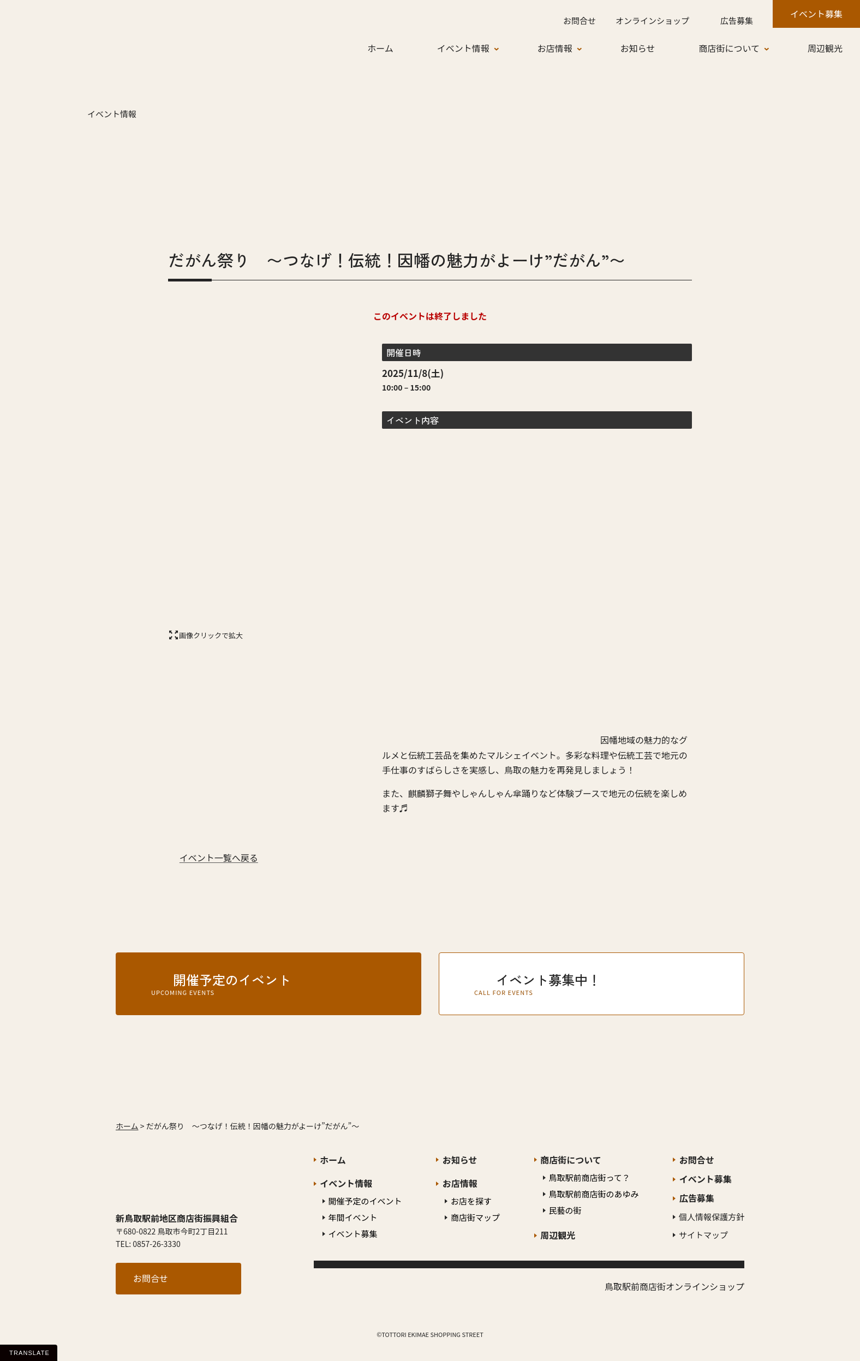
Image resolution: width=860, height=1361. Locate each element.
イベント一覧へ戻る (219, 857)
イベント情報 (111, 113)
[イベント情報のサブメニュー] (505, 48)
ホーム (127, 1125)
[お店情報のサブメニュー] (588, 48)
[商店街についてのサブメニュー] (775, 48)
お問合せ (150, 1278)
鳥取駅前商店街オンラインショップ (674, 1286)
